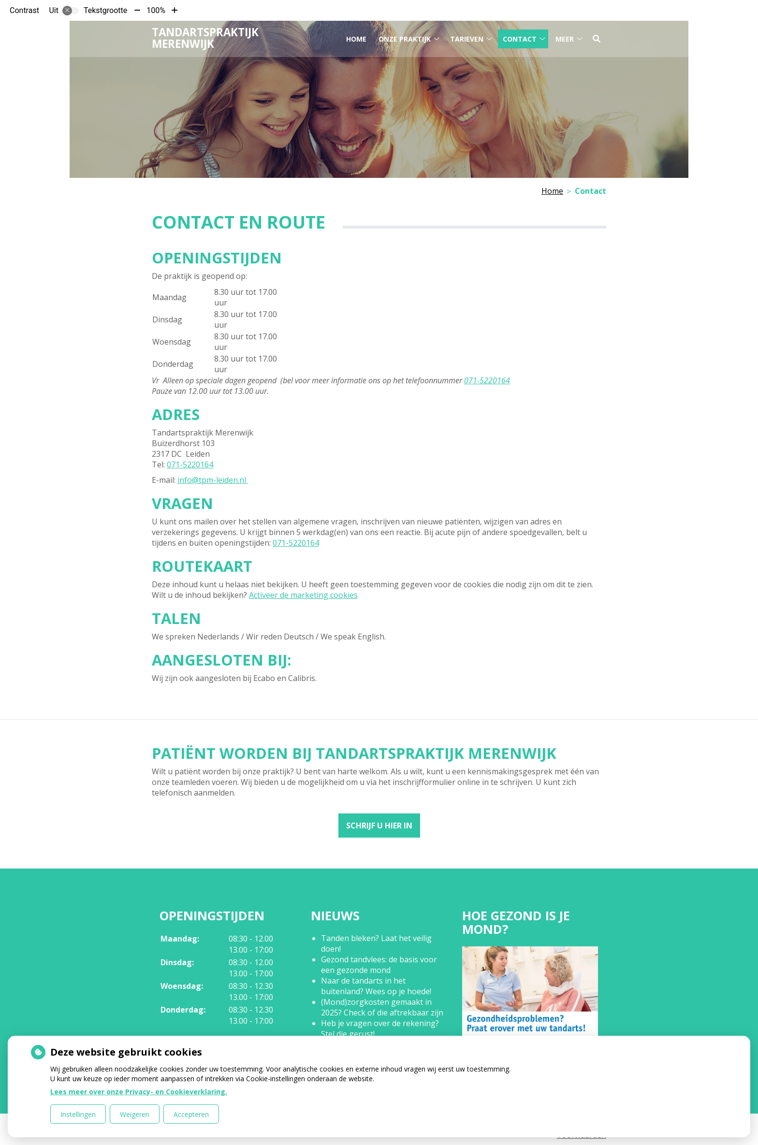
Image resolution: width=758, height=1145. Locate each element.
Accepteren (191, 1114)
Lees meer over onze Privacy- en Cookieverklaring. (138, 1091)
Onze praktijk (405, 38)
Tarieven (466, 38)
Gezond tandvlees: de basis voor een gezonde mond (379, 964)
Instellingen (78, 1114)
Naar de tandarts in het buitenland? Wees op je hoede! (376, 986)
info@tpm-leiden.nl (212, 480)
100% (155, 10)
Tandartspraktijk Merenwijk (205, 37)
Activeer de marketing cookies (303, 595)
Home (356, 38)
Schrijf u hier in (379, 825)
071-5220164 (487, 380)
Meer (564, 38)
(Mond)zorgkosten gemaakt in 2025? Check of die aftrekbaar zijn (382, 1007)
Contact (520, 38)
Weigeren (134, 1114)
